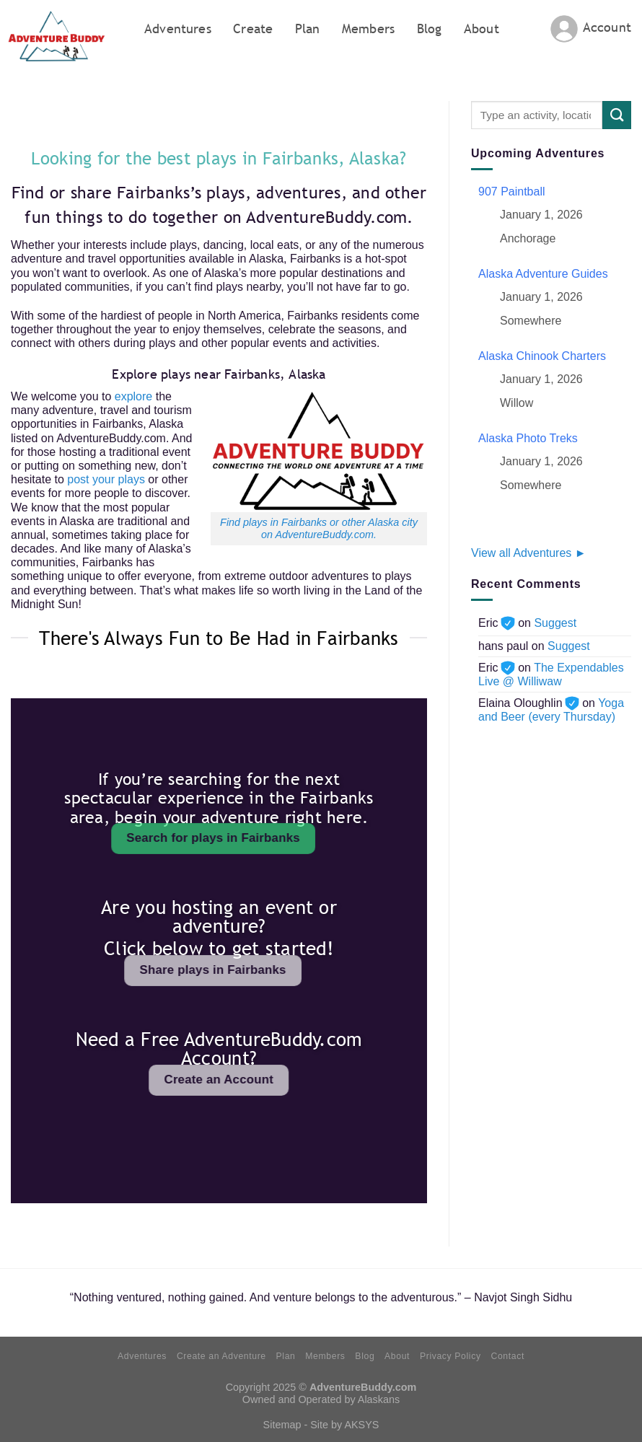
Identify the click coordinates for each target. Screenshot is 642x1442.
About (481, 28)
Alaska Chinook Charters (542, 356)
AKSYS (361, 1424)
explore (133, 396)
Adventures (177, 28)
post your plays (106, 479)
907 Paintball (511, 191)
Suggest (555, 623)
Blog (429, 28)
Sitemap (282, 1424)
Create (253, 28)
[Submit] (616, 115)
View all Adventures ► (528, 553)
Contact (507, 1356)
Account (607, 27)
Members (368, 28)
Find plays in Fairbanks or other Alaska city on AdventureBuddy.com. (319, 528)
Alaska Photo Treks (528, 438)
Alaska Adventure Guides (543, 274)
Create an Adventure (221, 1356)
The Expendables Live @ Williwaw (551, 674)
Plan (307, 28)
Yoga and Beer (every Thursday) (551, 710)
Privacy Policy (450, 1356)
